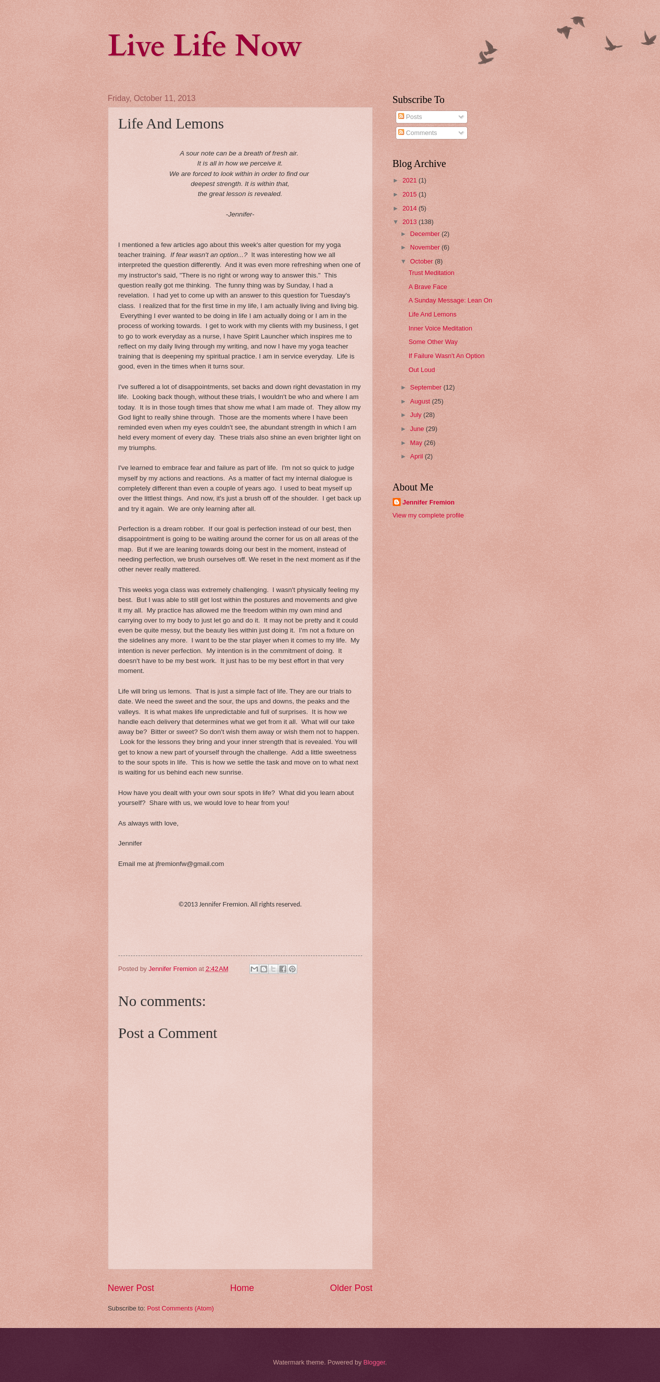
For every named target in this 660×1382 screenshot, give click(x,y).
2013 (410, 222)
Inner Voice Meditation (440, 328)
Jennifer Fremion (429, 502)
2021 (410, 180)
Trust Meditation (432, 272)
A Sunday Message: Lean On (451, 300)
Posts (410, 116)
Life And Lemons (433, 314)
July (416, 414)
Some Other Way (433, 342)
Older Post (351, 1288)
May (417, 442)
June (418, 428)
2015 (410, 194)
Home (242, 1288)
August (421, 401)
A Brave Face (428, 286)
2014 (410, 208)
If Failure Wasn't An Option (447, 356)
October (422, 261)
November (426, 247)
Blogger (374, 1362)
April (417, 456)
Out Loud (422, 370)
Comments (417, 132)
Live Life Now (205, 46)
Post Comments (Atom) (180, 1308)
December (426, 234)
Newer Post (131, 1288)
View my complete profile (428, 515)
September (427, 387)
